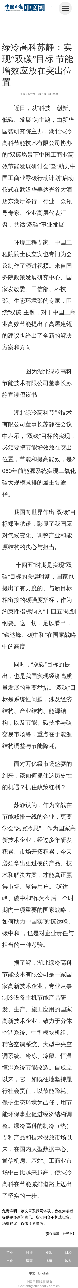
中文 (32, 1273)
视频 (48, 1261)
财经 (68, 1252)
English (43, 1273)
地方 (68, 1261)
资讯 (48, 1252)
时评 (29, 1252)
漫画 (29, 1261)
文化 (9, 1261)
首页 (9, 1252)
